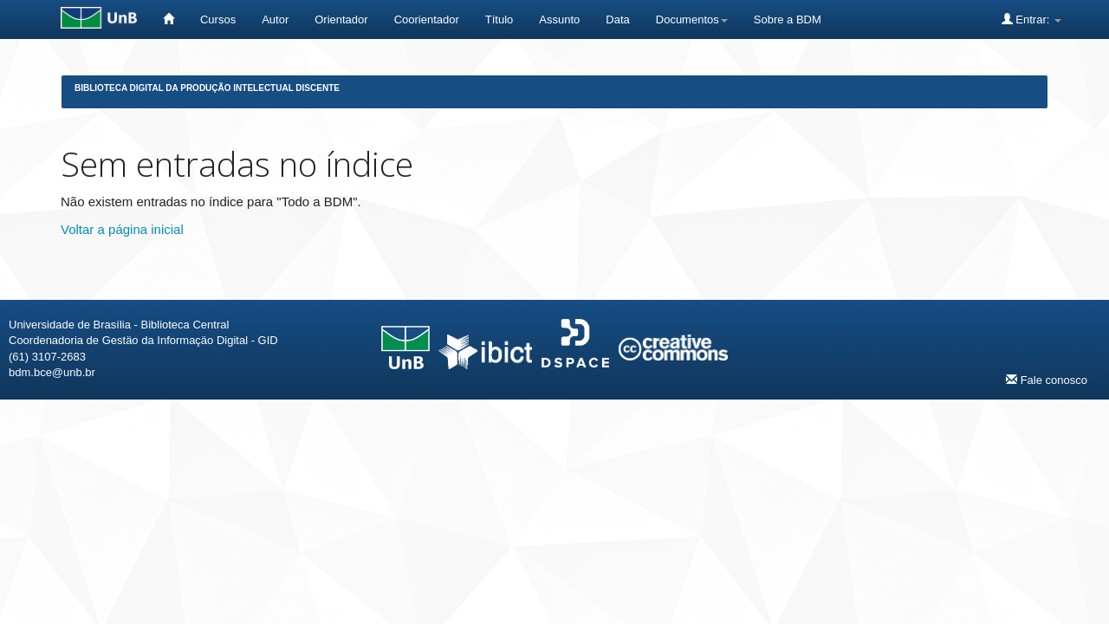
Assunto (559, 19)
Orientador (341, 19)
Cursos (218, 19)
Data (617, 19)
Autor (275, 19)
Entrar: (1031, 19)
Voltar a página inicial (122, 229)
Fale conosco (1046, 380)
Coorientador (426, 19)
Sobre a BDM (787, 19)
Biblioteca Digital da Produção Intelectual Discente (207, 88)
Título (499, 19)
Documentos (692, 19)
